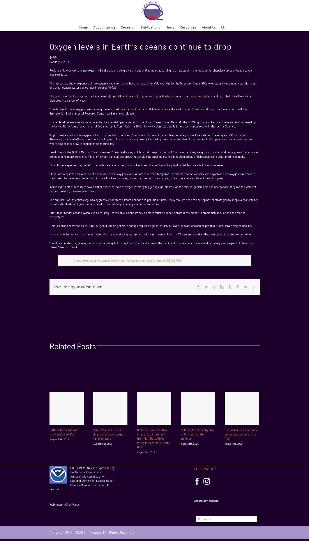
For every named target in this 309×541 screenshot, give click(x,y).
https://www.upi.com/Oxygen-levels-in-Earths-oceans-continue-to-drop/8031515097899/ (127, 260)
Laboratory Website (206, 500)
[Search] (199, 519)
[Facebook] (197, 481)
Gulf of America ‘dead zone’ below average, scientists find (241, 434)
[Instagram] (206, 481)
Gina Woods (72, 504)
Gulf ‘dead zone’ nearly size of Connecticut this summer (197, 434)
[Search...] (226, 519)
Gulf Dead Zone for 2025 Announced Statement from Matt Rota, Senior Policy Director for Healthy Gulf (153, 438)
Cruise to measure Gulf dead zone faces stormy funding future (108, 434)
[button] (223, 26)
